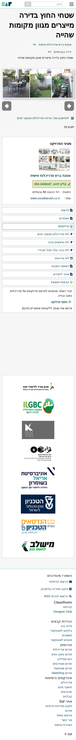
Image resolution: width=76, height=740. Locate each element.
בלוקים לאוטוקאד (61, 630)
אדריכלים (66, 682)
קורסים (67, 607)
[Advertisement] (38, 344)
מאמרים (66, 218)
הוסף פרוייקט (61, 302)
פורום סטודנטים (62, 663)
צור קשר (66, 720)
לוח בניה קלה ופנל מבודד (55, 250)
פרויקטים (65, 226)
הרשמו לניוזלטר (60, 581)
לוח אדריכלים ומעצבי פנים (55, 234)
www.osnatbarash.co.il (45, 198)
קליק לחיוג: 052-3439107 (52, 184)
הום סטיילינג (64, 659)
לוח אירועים (64, 258)
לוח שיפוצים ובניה (60, 242)
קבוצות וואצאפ (62, 282)
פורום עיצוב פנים (61, 654)
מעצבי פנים (65, 687)
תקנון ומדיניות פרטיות (59, 706)
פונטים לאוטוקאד (61, 640)
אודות (68, 710)
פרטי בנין (66, 626)
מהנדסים (66, 691)
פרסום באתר (64, 715)
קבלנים (67, 696)
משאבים (67, 635)
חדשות (67, 210)
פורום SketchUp (62, 673)
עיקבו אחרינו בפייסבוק (56, 589)
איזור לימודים (63, 274)
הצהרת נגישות (63, 724)
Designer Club (63, 611)
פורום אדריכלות (62, 649)
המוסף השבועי (62, 266)
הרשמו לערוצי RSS (58, 596)
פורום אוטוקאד (63, 668)
